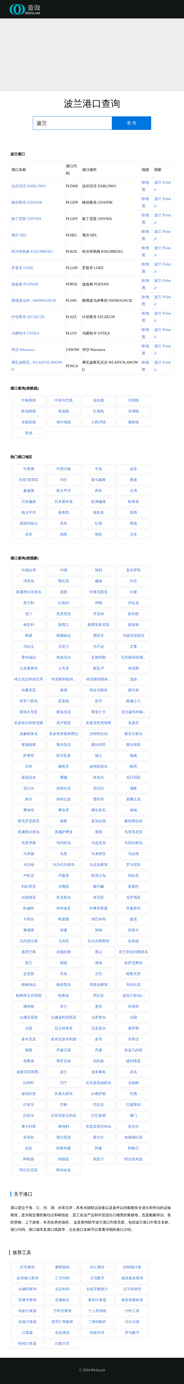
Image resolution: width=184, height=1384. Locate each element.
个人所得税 (97, 1311)
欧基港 (133, 502)
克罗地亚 (133, 897)
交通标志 (62, 1300)
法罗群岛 (98, 1017)
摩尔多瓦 (98, 810)
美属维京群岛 (29, 832)
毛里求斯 (28, 843)
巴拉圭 (98, 1105)
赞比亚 (63, 581)
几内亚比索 (29, 941)
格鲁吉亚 (133, 974)
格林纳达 (28, 985)
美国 (98, 832)
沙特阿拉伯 (98, 734)
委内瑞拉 (28, 657)
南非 (28, 799)
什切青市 (27, 317)
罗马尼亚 (133, 865)
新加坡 (133, 625)
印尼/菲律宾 (28, 480)
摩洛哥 (63, 810)
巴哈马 (28, 1116)
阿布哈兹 (63, 1170)
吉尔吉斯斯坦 (98, 941)
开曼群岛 (133, 908)
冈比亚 (98, 996)
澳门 (133, 1116)
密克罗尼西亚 (29, 821)
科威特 (28, 908)
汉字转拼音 (132, 1289)
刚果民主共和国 (28, 996)
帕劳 (133, 766)
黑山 (98, 952)
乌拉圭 (28, 646)
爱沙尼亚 (63, 1137)
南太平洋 (28, 512)
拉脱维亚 (28, 897)
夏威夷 (28, 491)
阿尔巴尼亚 (29, 1170)
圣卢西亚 (63, 723)
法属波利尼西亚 (63, 1017)
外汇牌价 (97, 1267)
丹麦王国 (63, 1050)
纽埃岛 (98, 777)
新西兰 (63, 625)
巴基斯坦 (133, 1105)
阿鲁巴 (133, 1148)
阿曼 (98, 1148)
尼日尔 (28, 788)
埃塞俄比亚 (133, 1137)
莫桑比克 (133, 799)
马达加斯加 (98, 865)
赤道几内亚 (133, 1050)
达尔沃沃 (28, 186)
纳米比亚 (63, 799)
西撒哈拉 (63, 636)
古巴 (98, 974)
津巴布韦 (98, 919)
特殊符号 (97, 1333)
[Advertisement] (92, 54)
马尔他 (28, 865)
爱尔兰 (98, 1137)
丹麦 (98, 1050)
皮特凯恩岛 (98, 766)
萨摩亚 (28, 756)
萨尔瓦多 (63, 756)
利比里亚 (28, 886)
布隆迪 (28, 1061)
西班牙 (98, 636)
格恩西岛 (63, 985)
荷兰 (28, 963)
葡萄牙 (63, 766)
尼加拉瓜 (63, 788)
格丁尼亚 (26, 219)
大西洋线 (98, 422)
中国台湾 (28, 570)
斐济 (98, 1006)
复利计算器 (97, 1300)
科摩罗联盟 (98, 908)
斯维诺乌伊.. (33, 301)
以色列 (63, 603)
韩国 (63, 963)
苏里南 (63, 701)
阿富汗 (98, 1159)
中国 (63, 570)
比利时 (28, 1083)
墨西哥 (98, 799)
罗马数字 (132, 1333)
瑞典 (133, 756)
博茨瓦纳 (63, 1061)
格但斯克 (26, 202)
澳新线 (133, 422)
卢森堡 (63, 876)
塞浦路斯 (28, 745)
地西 (63, 534)
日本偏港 (28, 502)
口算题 (27, 1333)
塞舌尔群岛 (133, 734)
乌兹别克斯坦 (133, 636)
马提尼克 (98, 843)
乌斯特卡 (25, 333)
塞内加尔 (63, 745)
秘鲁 (63, 821)
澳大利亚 (28, 1126)
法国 (133, 1017)
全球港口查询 (27, 1278)
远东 (133, 469)
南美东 (98, 512)
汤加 (133, 679)
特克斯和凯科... (63, 679)
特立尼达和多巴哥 (28, 679)
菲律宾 (133, 1006)
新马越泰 (98, 480)
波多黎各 (98, 1072)
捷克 (133, 919)
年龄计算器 (27, 1311)
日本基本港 (63, 502)
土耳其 (63, 668)
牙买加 (98, 614)
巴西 (133, 1094)
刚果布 (63, 996)
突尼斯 (133, 668)
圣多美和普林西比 (63, 734)
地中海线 (63, 422)
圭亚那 (28, 974)
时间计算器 (27, 1344)
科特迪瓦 (63, 908)
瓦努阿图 (98, 657)
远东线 (98, 400)
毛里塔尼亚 (133, 832)
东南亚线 (28, 422)
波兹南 (24, 284)
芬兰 (63, 1006)
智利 (98, 570)
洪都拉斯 (63, 952)
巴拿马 (28, 1105)
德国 (28, 1050)
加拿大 (133, 930)
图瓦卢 (98, 668)
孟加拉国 (98, 821)
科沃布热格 (32, 251)
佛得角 (28, 1006)
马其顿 (28, 854)
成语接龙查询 (132, 1278)
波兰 (63, 1072)
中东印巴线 (63, 400)
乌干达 (98, 646)
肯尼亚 (98, 897)
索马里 (133, 690)
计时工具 (132, 1311)
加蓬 (63, 930)
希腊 (28, 636)
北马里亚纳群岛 (98, 1083)
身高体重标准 (132, 1300)
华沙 (23, 350)
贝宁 (63, 1083)
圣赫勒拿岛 (29, 734)
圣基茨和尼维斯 (98, 723)
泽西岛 (28, 581)
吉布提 (133, 941)
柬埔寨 (28, 930)
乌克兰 (63, 646)
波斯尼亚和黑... (28, 1072)
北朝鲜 (133, 1083)
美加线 (63, 411)
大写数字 (97, 1278)
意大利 (28, 603)
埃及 (28, 1148)
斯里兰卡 (98, 712)
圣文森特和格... (133, 712)
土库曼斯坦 (29, 668)
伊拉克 (133, 603)
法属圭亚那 (29, 1017)
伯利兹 (98, 1061)
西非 (98, 491)
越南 (98, 581)
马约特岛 (63, 843)
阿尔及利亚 (133, 1159)
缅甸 (133, 810)
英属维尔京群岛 (28, 592)
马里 (63, 854)
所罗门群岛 (29, 701)
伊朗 (98, 603)
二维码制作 (97, 1322)
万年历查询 (62, 1311)
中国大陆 (63, 469)
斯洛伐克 (63, 712)
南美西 (63, 512)
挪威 (63, 777)
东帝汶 (133, 1039)
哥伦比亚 (133, 985)
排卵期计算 (132, 1267)
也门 (28, 614)
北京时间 (62, 1289)
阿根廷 (63, 1159)
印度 (133, 592)
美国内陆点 (29, 523)
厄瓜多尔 (98, 1028)
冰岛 (133, 1072)
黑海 (133, 523)
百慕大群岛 (63, 1094)
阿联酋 (28, 1159)
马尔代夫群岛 (64, 865)
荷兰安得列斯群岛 (133, 952)
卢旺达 (28, 876)
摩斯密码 (62, 1267)
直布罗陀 (133, 570)
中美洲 (28, 469)
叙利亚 (133, 614)
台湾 (133, 491)
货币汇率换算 (62, 1322)
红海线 (98, 411)
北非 (133, 534)
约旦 (133, 581)
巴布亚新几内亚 (63, 1116)
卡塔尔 (28, 919)
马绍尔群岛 (133, 843)
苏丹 (98, 701)
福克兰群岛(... (133, 996)
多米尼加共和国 (63, 1039)
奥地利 (63, 1126)
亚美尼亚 (63, 614)
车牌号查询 (27, 1300)
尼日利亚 (133, 777)
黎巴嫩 (98, 886)
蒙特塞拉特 (133, 821)
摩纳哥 (28, 810)
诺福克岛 (28, 777)
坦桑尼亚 (28, 690)
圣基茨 (133, 723)
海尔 (19, 235)
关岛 (63, 974)
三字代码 (62, 1278)
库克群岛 (63, 897)
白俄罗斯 (98, 1094)
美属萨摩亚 (63, 832)
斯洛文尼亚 (29, 712)
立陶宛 (63, 886)
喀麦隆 (63, 919)
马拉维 (133, 854)
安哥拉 (28, 1137)
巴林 (63, 1105)
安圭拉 (133, 1126)
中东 (98, 469)
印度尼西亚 (98, 592)
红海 (98, 523)
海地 (98, 963)
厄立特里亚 (63, 1028)
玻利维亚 (133, 1061)
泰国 (63, 690)
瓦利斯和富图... (133, 657)
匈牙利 (28, 625)
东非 (28, 534)
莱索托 (133, 886)
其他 (28, 433)
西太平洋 (63, 491)
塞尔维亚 (133, 745)
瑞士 (98, 756)
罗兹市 (22, 268)
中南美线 (28, 400)
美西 (133, 512)
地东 (98, 534)
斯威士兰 (133, 701)
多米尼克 (28, 1039)
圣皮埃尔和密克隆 (28, 723)
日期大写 (62, 1344)
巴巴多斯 (98, 1116)
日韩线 (133, 400)
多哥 (98, 1039)
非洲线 (133, 411)
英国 (63, 592)
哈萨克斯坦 (133, 963)
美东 (63, 523)
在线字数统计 (97, 1289)
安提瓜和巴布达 (98, 1126)
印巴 (63, 480)
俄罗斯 (133, 1028)
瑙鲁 (133, 788)
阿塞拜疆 (63, 1148)
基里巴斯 (28, 952)
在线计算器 (27, 1322)
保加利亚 (28, 1094)
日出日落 (132, 1322)
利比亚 (133, 876)
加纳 (98, 930)
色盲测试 (62, 1333)
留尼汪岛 (98, 876)
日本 (28, 766)
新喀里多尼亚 (98, 625)
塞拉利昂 (98, 745)
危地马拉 (63, 657)
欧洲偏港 (98, 502)
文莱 (133, 646)
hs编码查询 (27, 1289)
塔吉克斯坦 (98, 690)
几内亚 (63, 941)
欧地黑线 (28, 411)
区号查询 (27, 1267)
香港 (133, 480)
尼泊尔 (98, 788)
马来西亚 (98, 854)
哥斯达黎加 (98, 985)
